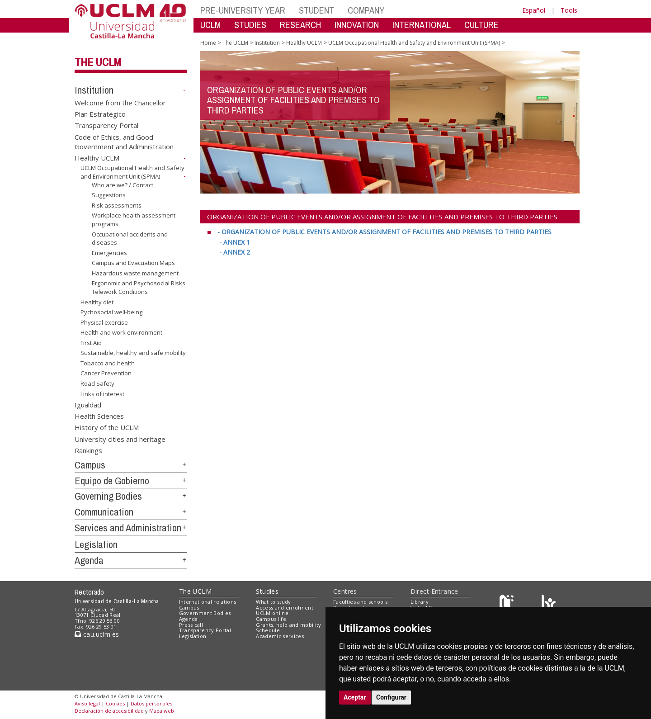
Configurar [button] (391, 697)
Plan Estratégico (100, 113)
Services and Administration (128, 528)
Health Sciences (99, 415)
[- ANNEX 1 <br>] (234, 242)
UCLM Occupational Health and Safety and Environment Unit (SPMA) (132, 172)
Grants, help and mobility (288, 624)
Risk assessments (117, 205)
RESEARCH (300, 25)
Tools (569, 10)
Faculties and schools (360, 601)
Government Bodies (205, 613)
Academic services (280, 636)
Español (533, 10)
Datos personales (151, 703)
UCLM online (272, 613)
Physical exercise (104, 322)
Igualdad (88, 404)
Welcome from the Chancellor (120, 102)
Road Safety (97, 383)
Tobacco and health (107, 363)
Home (208, 43)
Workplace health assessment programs (133, 219)
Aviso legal (87, 703)
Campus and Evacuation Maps (133, 263)
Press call (191, 624)
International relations (207, 601)
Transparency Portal (106, 125)
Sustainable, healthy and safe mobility (133, 353)
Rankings (88, 450)
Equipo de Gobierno (112, 480)
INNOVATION (357, 25)
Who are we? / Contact (122, 185)
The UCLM (98, 62)
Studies (267, 591)
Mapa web (161, 710)
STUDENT (316, 10)
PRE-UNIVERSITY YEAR (242, 10)
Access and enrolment (284, 607)
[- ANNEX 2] (234, 252)
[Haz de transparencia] (508, 603)
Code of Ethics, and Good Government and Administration (124, 141)
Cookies (115, 703)
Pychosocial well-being (111, 312)
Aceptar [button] (355, 697)
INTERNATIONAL (421, 25)
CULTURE (481, 25)
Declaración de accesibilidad (109, 710)
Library (419, 601)
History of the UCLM (107, 427)
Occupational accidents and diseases (130, 238)
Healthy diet (96, 302)
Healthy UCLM (97, 157)
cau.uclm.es (97, 634)
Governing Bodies (108, 496)
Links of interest (102, 393)
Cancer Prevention (106, 373)
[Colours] (548, 603)
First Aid (91, 343)
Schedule (268, 630)
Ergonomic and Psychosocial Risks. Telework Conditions (139, 287)
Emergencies (109, 253)
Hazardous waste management (135, 273)
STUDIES (250, 25)
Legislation (96, 544)
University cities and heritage (120, 438)
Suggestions (109, 195)
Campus (90, 465)
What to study (273, 601)
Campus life (271, 618)
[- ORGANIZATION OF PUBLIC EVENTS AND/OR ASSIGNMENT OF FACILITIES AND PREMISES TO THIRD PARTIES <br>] (384, 231)
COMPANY (366, 10)
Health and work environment (121, 332)
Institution (94, 90)
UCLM (210, 25)
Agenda (89, 560)
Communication (104, 512)
